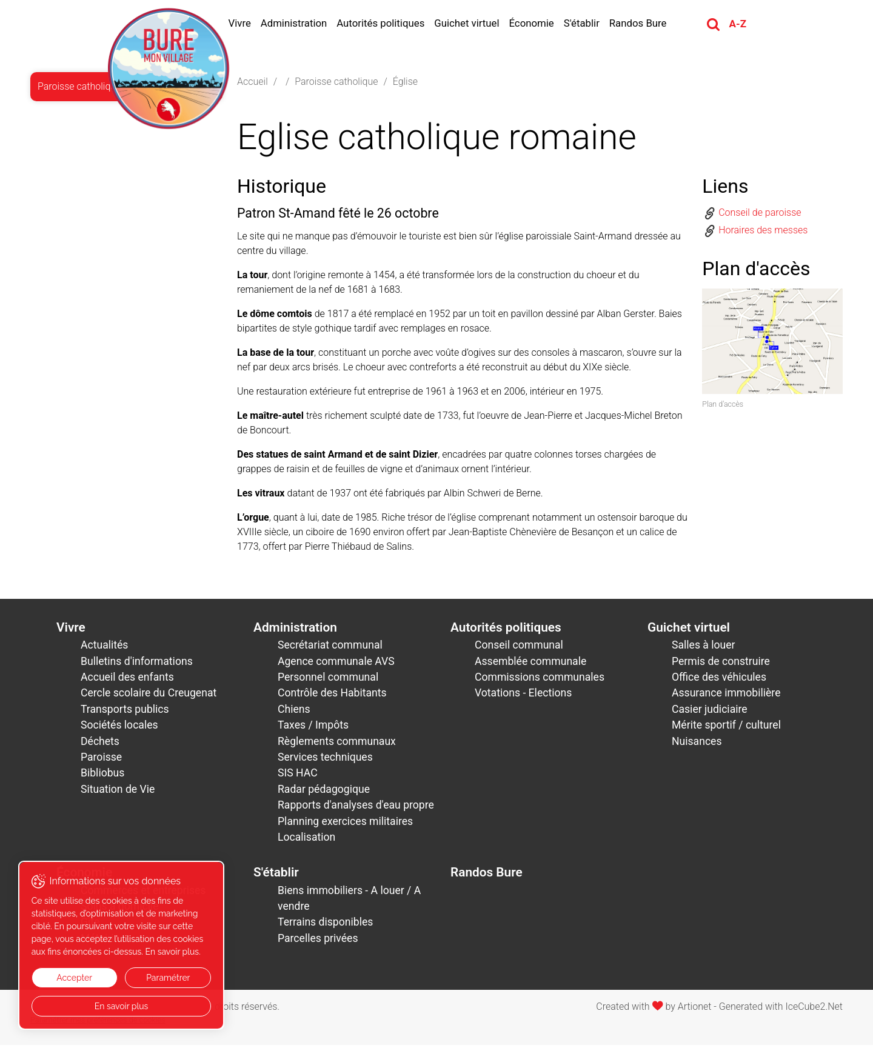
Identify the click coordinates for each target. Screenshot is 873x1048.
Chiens (294, 712)
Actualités (104, 648)
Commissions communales (539, 680)
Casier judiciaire (710, 712)
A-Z (744, 25)
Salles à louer (703, 648)
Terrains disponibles (325, 925)
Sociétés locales (119, 728)
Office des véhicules (719, 680)
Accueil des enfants (127, 680)
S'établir (588, 24)
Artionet (695, 1009)
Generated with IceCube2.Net (781, 1009)
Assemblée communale (530, 664)
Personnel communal (328, 680)
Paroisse (101, 760)
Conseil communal (519, 648)
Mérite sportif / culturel (726, 728)
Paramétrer (159, 978)
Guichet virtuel (473, 24)
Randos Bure (645, 24)
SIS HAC (298, 776)
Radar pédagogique (324, 792)
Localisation (306, 840)
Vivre (246, 24)
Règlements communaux (337, 744)
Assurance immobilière (726, 696)
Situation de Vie (118, 792)
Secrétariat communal (330, 648)
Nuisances (697, 744)
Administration (300, 24)
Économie (538, 24)
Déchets (100, 744)
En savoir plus (115, 1006)
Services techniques (325, 760)
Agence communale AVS (336, 664)
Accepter (71, 978)
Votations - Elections (523, 696)
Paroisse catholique (336, 84)
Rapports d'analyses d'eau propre (356, 808)
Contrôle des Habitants (332, 696)
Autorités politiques (388, 24)
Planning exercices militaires (345, 824)
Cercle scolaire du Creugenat (148, 696)
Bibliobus (102, 776)
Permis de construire (721, 664)
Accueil (252, 84)
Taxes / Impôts (313, 728)
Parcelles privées (318, 941)
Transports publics (125, 712)
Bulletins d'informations (137, 664)
